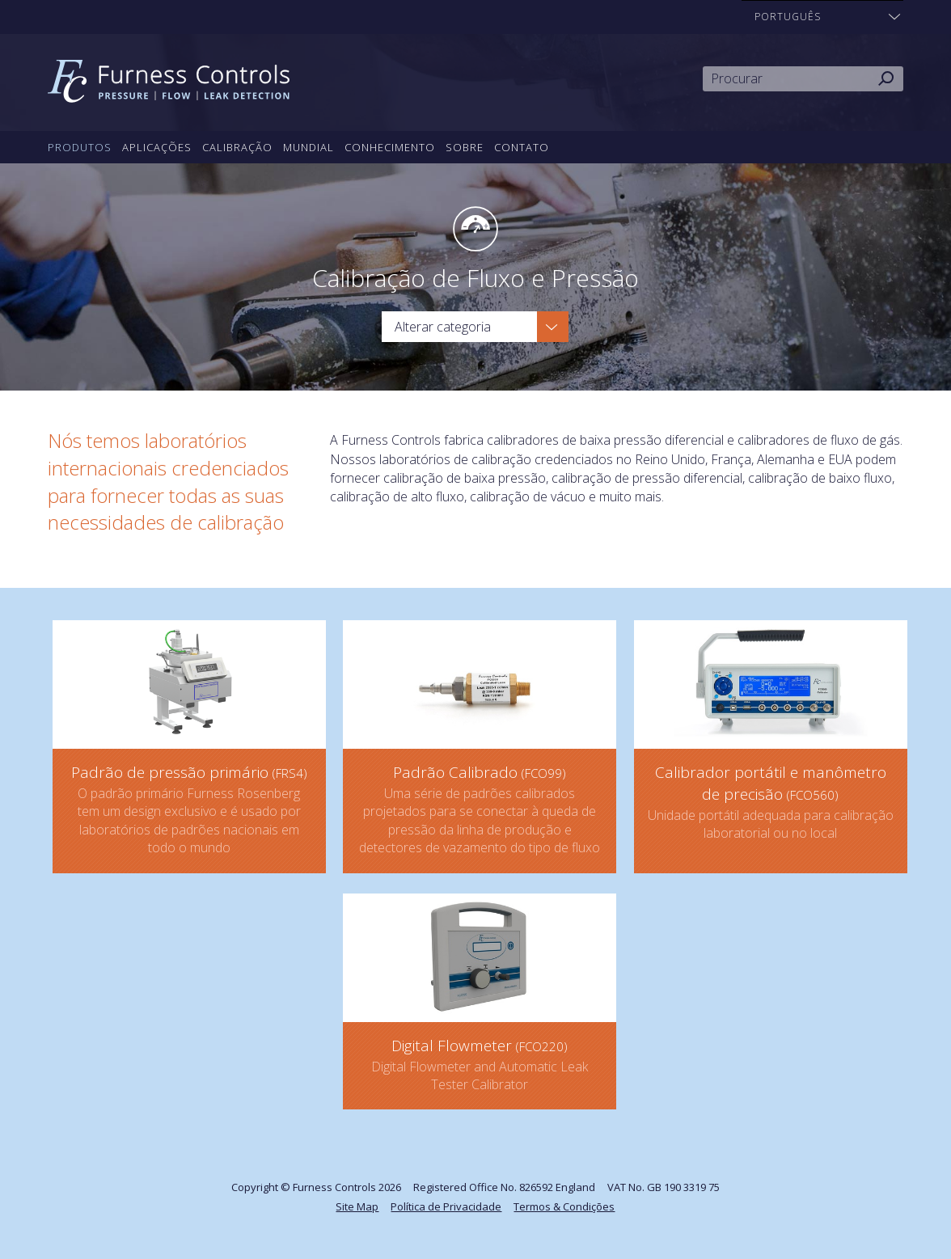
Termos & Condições (564, 1206)
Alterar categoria (443, 327)
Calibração (237, 147)
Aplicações (157, 147)
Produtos (80, 147)
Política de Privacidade (446, 1206)
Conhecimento (389, 147)
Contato (521, 147)
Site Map (357, 1206)
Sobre (465, 147)
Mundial (308, 147)
